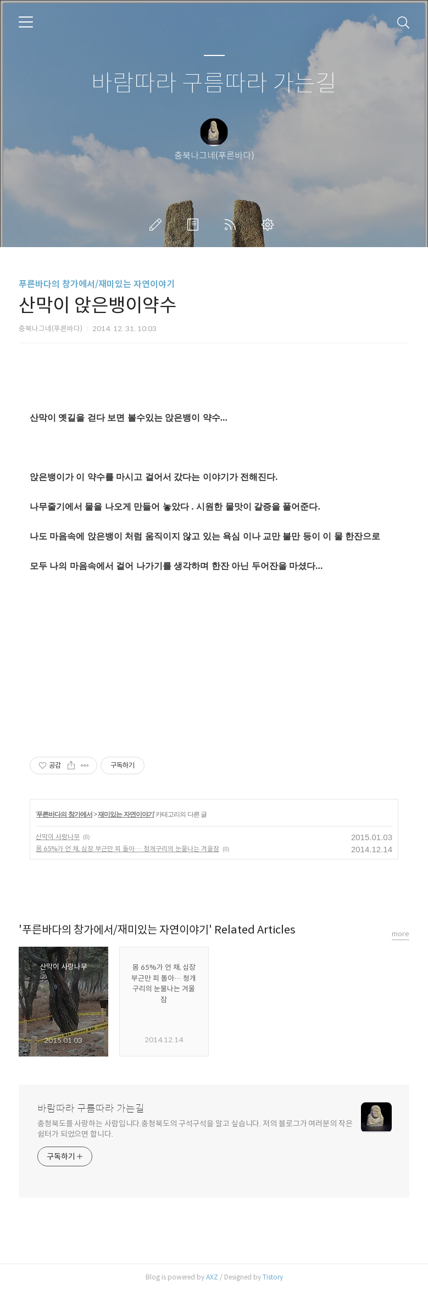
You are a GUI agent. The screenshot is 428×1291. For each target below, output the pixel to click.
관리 (270, 225)
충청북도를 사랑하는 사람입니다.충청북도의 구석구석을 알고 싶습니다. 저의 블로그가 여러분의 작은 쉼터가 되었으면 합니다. (195, 1129)
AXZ (212, 1277)
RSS (232, 225)
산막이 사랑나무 (58, 836)
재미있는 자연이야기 (125, 814)
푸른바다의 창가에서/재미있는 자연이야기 (97, 284)
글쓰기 (157, 225)
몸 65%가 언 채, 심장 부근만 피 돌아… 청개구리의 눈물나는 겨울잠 (127, 849)
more (400, 933)
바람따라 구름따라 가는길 (214, 83)
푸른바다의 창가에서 (64, 814)
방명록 (195, 225)
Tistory (273, 1277)
